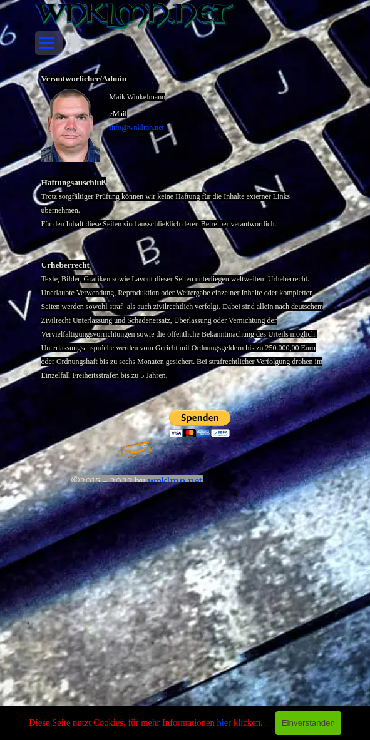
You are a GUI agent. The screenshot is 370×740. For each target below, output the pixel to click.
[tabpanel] (185, 235)
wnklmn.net (175, 481)
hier (224, 722)
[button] (75, 125)
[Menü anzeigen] (47, 43)
